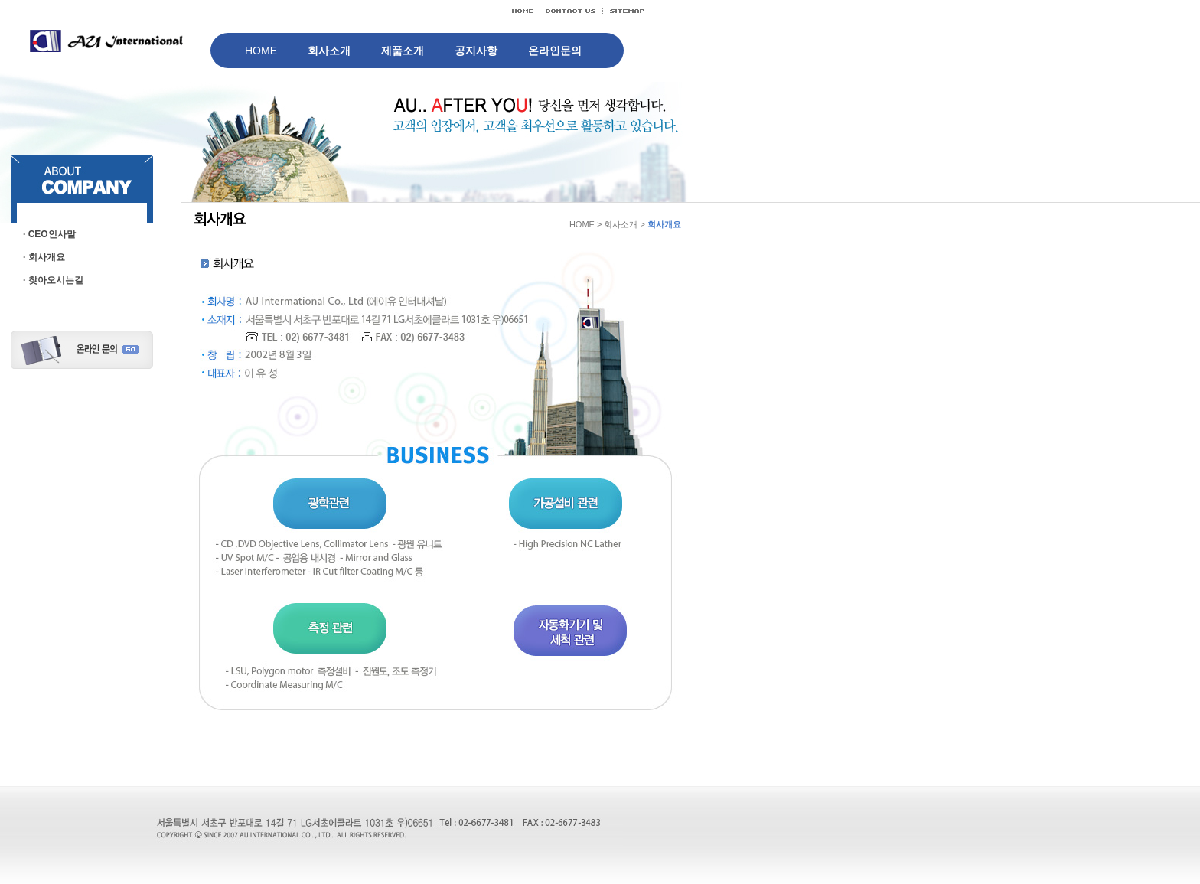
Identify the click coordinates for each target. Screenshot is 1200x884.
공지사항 (476, 50)
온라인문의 (555, 50)
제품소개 (402, 50)
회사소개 (329, 50)
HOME (261, 50)
